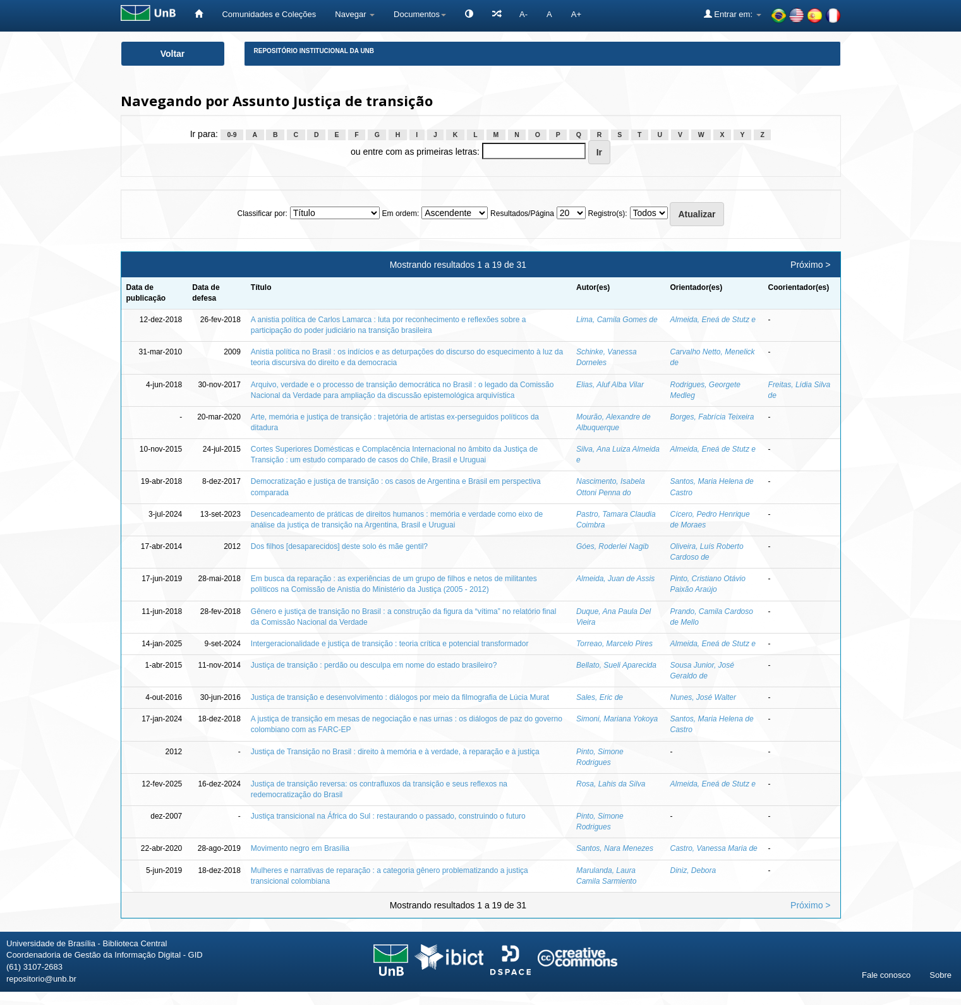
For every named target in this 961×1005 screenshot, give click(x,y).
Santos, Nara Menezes (614, 848)
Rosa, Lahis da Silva (610, 783)
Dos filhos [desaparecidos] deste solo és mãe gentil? (339, 546)
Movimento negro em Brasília (300, 848)
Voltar (172, 54)
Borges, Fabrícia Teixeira (712, 416)
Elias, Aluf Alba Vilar (610, 384)
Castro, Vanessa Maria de (714, 848)
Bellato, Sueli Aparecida (616, 665)
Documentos (420, 14)
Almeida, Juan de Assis (615, 578)
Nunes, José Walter (703, 697)
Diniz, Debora (693, 870)
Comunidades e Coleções (269, 14)
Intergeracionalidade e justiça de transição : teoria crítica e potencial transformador (390, 643)
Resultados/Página (522, 213)
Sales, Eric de (599, 697)
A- (523, 14)
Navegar (355, 14)
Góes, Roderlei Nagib (612, 546)
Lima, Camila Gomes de (617, 319)
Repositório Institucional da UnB (314, 50)
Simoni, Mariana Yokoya (617, 718)
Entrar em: (732, 14)
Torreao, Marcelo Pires (614, 643)
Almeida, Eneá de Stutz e (713, 319)
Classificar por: (262, 213)
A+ (576, 14)
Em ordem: (401, 213)
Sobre (940, 975)
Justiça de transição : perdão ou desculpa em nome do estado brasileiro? (374, 665)
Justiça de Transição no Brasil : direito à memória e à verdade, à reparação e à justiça (395, 751)
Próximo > (810, 265)
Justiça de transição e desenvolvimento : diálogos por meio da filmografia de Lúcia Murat (400, 697)
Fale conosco (886, 975)
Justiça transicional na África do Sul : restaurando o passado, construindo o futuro (388, 816)
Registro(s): (607, 213)
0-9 (231, 134)
